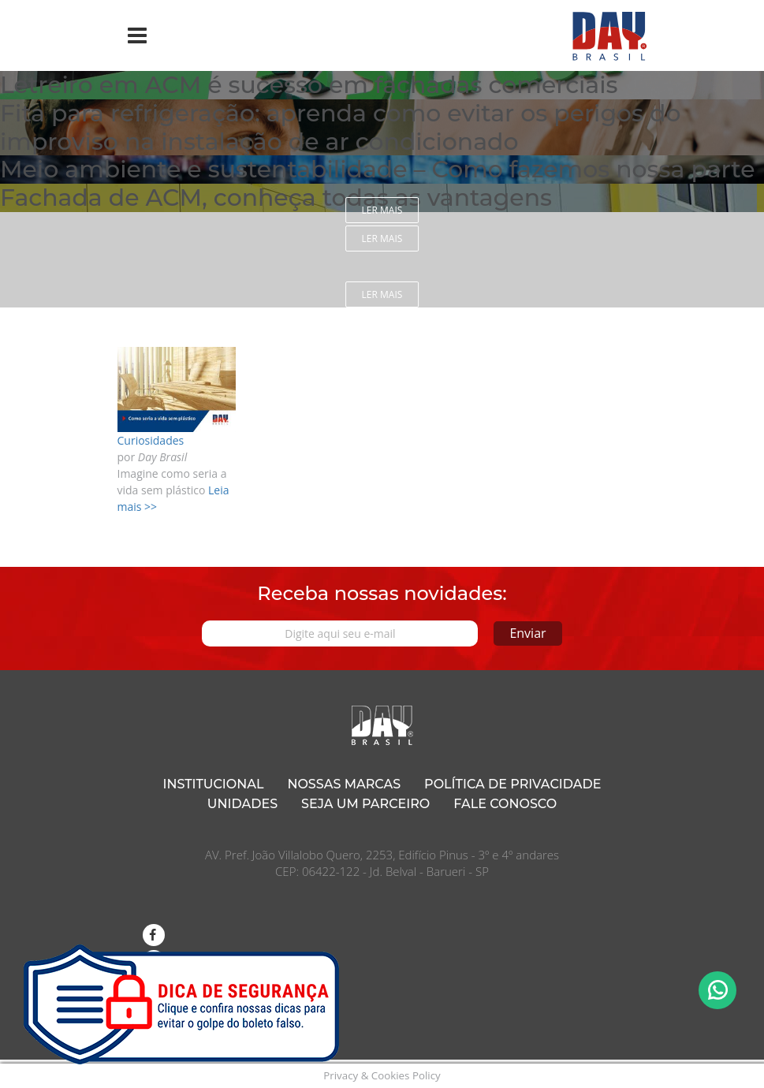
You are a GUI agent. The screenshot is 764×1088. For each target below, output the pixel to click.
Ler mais (382, 210)
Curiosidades (150, 440)
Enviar (527, 633)
